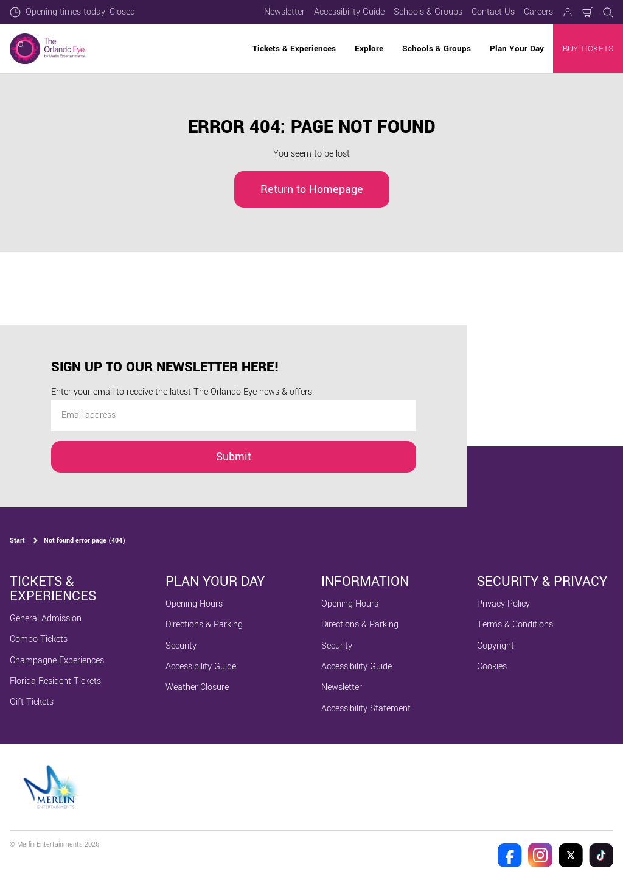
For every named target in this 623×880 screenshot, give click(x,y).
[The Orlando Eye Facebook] (510, 855)
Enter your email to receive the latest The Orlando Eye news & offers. (182, 391)
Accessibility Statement (366, 708)
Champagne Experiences (57, 660)
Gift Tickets (32, 701)
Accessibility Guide (349, 11)
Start (17, 540)
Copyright (495, 645)
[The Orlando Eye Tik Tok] (601, 855)
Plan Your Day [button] (517, 48)
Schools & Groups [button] (436, 48)
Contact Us (493, 11)
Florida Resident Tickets (55, 681)
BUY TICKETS (588, 48)
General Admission (46, 618)
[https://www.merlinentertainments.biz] (53, 786)
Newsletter (284, 11)
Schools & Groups (428, 11)
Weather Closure (197, 687)
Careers (538, 11)
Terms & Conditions (515, 624)
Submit (233, 457)
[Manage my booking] (567, 12)
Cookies (492, 666)
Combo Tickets (39, 639)
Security (181, 645)
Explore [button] (369, 48)
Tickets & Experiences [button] (294, 48)
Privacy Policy (503, 603)
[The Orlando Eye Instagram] (540, 855)
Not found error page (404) (84, 540)
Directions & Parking (204, 624)
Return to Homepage (311, 189)
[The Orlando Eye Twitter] (571, 855)
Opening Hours (194, 603)
